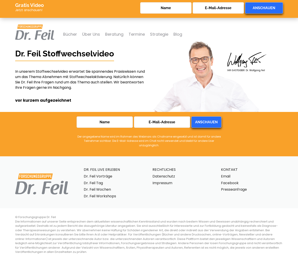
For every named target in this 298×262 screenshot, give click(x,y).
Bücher (70, 34)
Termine (137, 34)
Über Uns (91, 34)
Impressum (162, 183)
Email (225, 176)
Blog (177, 34)
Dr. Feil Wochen (97, 189)
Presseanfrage (234, 189)
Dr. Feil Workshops (100, 196)
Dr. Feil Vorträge (98, 176)
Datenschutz (163, 176)
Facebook (230, 183)
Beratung (114, 34)
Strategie (159, 34)
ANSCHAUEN (264, 8)
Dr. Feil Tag (93, 183)
